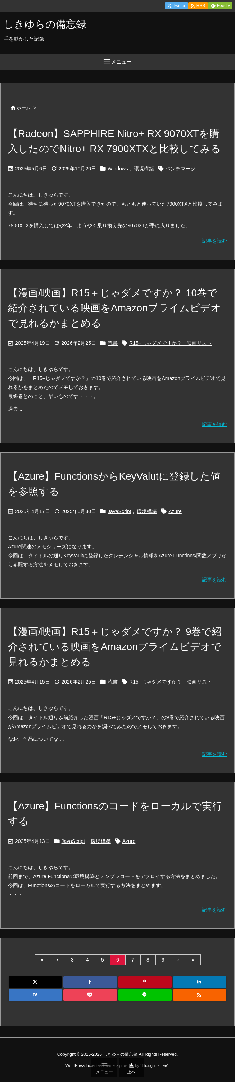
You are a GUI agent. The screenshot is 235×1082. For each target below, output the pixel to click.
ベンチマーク (181, 169)
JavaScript (119, 511)
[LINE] (145, 995)
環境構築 (144, 169)
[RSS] (199, 995)
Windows (118, 169)
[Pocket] (90, 995)
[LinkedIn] (199, 982)
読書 (113, 343)
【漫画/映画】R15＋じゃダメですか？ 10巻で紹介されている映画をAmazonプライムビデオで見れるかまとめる (114, 308)
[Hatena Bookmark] (35, 995)
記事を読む (214, 241)
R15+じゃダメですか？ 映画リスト (170, 343)
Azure (175, 511)
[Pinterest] (145, 982)
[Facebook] (90, 982)
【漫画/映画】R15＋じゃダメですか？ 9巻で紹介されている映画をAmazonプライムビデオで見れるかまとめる (115, 646)
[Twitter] (35, 982)
